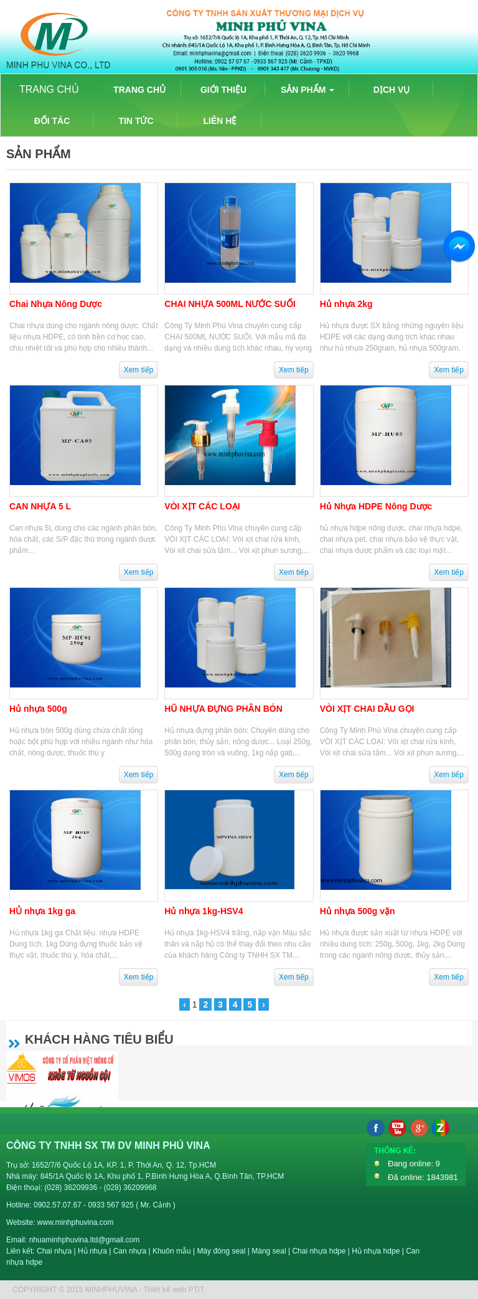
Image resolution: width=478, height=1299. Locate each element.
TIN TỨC (135, 121)
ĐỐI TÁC (52, 121)
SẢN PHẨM (307, 90)
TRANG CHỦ (49, 89)
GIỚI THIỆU (223, 90)
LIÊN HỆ (220, 121)
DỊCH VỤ (391, 90)
